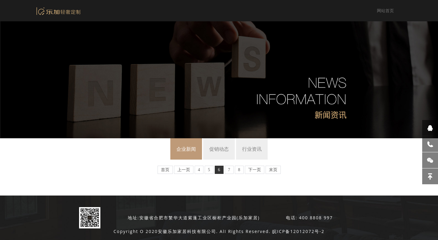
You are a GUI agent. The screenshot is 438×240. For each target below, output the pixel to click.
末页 (273, 170)
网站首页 (385, 10)
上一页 (183, 170)
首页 (165, 170)
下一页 (254, 170)
